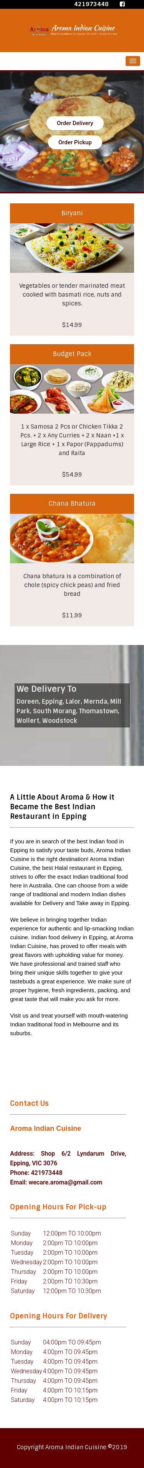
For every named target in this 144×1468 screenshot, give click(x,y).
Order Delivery (75, 123)
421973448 (91, 4)
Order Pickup (75, 142)
